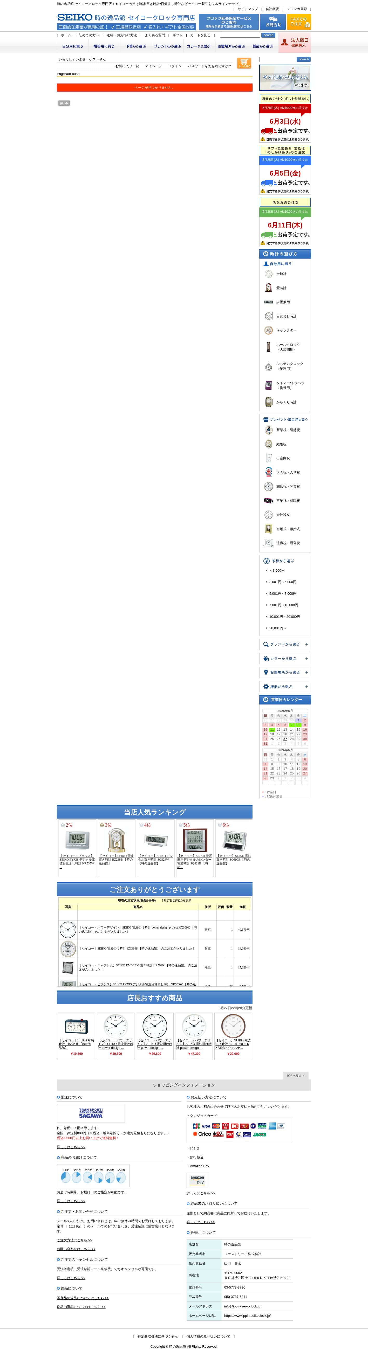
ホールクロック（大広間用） (288, 347)
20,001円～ (278, 628)
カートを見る (200, 35)
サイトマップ (248, 9)
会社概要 (272, 9)
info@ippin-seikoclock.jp (242, 1306)
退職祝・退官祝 (288, 543)
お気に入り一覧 (127, 66)
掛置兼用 (283, 302)
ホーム (66, 35)
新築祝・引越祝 (288, 430)
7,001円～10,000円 (283, 605)
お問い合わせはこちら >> (76, 1249)
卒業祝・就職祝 (288, 501)
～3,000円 (277, 570)
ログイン (175, 66)
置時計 (281, 288)
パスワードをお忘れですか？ (210, 66)
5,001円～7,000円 (282, 594)
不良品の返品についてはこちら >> (83, 1298)
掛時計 (281, 274)
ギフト (178, 35)
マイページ (153, 66)
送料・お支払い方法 (122, 35)
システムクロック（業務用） (289, 366)
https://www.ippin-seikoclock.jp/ (247, 1316)
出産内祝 (283, 458)
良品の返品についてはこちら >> (81, 1307)
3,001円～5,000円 (282, 582)
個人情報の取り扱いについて (208, 1336)
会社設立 (283, 515)
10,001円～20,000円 (284, 617)
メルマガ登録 (297, 9)
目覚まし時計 (286, 316)
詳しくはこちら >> (71, 1147)
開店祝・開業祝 (288, 486)
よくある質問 (155, 35)
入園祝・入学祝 (288, 472)
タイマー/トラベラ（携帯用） (290, 385)
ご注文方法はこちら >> (74, 1240)
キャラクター (286, 330)
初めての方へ (89, 35)
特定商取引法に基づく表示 (158, 1336)
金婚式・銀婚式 (288, 529)
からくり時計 (286, 402)
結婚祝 (281, 444)
